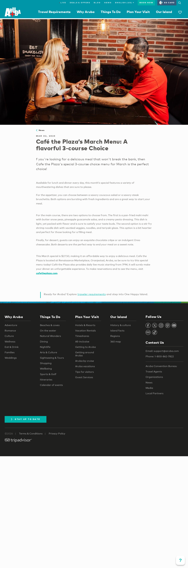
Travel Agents (154, 371)
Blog (97, 3)
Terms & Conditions (31, 433)
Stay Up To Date (25, 419)
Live (62, 3)
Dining (44, 341)
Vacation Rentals (85, 330)
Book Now (146, 3)
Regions (115, 336)
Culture (9, 336)
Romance (10, 330)
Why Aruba (86, 12)
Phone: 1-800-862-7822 (160, 356)
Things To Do (111, 12)
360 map (115, 341)
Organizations (154, 377)
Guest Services (84, 377)
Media (149, 387)
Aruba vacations (85, 366)
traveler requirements (92, 294)
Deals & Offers (80, 3)
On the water (48, 330)
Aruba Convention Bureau (161, 366)
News (107, 3)
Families (10, 352)
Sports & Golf (48, 374)
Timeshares (82, 336)
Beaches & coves (50, 325)
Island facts (117, 330)
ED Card (167, 2)
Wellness (10, 341)
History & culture (120, 325)
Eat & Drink (12, 347)
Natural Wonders (50, 336)
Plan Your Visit (138, 12)
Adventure (11, 325)
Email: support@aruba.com (162, 351)
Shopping (46, 363)
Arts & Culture (48, 352)
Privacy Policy (57, 433)
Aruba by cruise (84, 360)
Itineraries (46, 379)
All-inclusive (82, 341)
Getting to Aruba (85, 347)
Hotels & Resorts (85, 325)
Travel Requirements (54, 12)
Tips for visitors (84, 371)
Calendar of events (51, 385)
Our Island (164, 12)
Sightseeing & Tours (52, 357)
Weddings (11, 357)
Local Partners (154, 393)
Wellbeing (46, 368)
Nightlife (45, 347)
